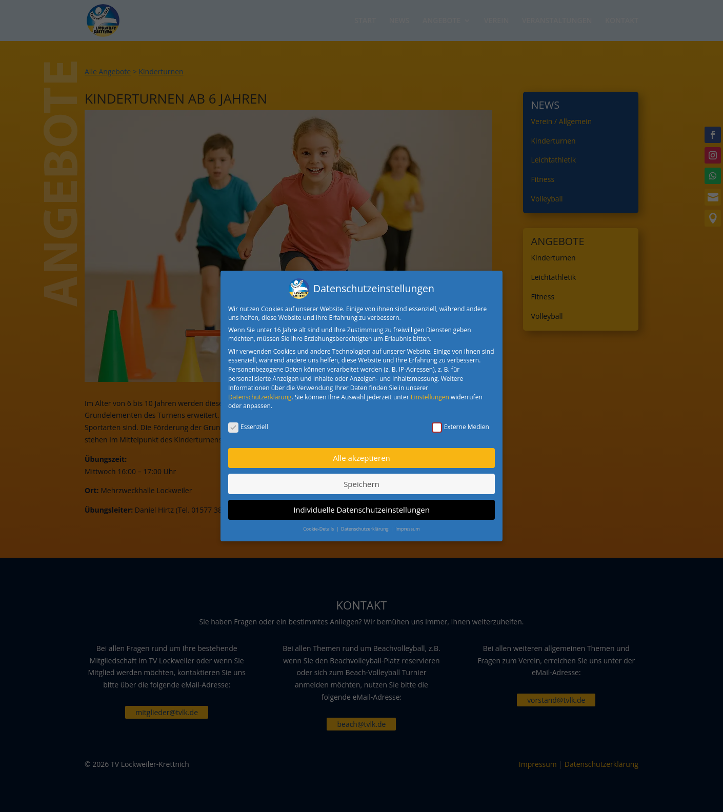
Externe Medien (460, 424)
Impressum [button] (407, 526)
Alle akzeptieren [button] (361, 456)
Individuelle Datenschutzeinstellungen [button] (361, 507)
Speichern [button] (361, 481)
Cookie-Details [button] (319, 526)
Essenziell (248, 424)
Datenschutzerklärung (260, 395)
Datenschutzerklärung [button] (365, 526)
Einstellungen (430, 395)
